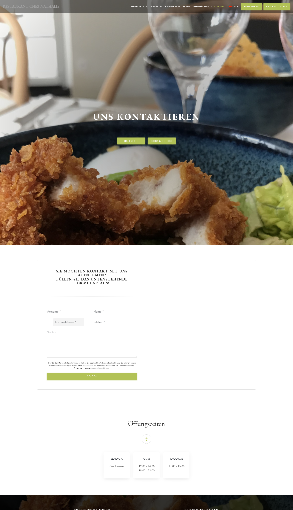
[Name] (115, 311)
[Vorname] (68, 311)
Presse (186, 6)
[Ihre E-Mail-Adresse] (68, 322)
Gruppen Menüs (202, 6)
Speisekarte (139, 6)
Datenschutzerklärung (100, 368)
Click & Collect (276, 6)
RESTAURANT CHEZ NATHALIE (31, 6)
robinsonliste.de (89, 365)
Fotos (157, 6)
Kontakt (219, 6)
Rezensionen (173, 6)
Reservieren (251, 6)
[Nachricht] (92, 343)
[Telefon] (115, 322)
